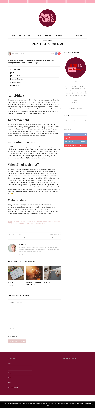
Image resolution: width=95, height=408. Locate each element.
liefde (34, 221)
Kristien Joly (15, 53)
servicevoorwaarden (54, 334)
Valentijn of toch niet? (17, 82)
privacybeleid (43, 334)
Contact (79, 35)
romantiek (57, 221)
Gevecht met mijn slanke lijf (51, 237)
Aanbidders (14, 73)
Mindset (48, 35)
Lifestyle (59, 35)
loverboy (39, 221)
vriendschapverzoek (40, 223)
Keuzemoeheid (15, 76)
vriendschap (29, 223)
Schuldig (47, 282)
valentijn (11, 223)
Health (39, 35)
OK (48, 405)
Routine (10, 282)
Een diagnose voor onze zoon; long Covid (33, 283)
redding (50, 221)
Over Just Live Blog (26, 35)
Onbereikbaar (15, 85)
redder (45, 221)
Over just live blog (13, 388)
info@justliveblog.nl (76, 108)
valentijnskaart (20, 223)
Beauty (9, 378)
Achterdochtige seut (17, 79)
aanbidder (16, 221)
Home (14, 35)
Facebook (22, 221)
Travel (69, 35)
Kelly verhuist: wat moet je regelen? (20, 237)
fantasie (29, 221)
